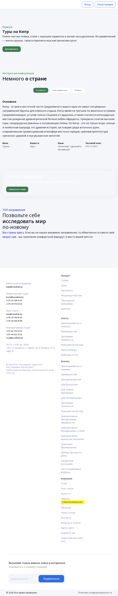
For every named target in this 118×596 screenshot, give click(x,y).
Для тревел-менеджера (67, 391)
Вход (88, 4)
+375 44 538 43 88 (14, 321)
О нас (64, 483)
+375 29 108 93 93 (14, 300)
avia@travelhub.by (14, 314)
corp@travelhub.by (14, 338)
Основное (41, 90)
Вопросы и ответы (71, 522)
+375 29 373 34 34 (14, 304)
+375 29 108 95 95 (14, 317)
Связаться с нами (17, 189)
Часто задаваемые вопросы (71, 470)
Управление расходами (67, 462)
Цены (64, 285)
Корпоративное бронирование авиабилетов (69, 419)
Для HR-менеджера (71, 397)
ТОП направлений (13, 210)
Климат (78, 90)
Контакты (66, 517)
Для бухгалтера (69, 384)
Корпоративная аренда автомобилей (72, 437)
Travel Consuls (68, 512)
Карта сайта (67, 527)
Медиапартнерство (71, 295)
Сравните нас (68, 532)
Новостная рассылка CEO (72, 539)
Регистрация (105, 4)
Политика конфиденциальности (95, 592)
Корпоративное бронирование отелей (72, 429)
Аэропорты (67, 290)
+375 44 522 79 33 (14, 334)
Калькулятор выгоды (72, 344)
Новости (65, 493)
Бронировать (11, 49)
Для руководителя (71, 379)
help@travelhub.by (14, 287)
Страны (65, 280)
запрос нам (9, 236)
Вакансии (66, 507)
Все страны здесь (13, 232)
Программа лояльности (67, 338)
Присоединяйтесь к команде (71, 325)
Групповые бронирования (68, 446)
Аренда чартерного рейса (71, 454)
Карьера (73, 500)
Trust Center (67, 488)
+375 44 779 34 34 (14, 331)
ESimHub (65, 308)
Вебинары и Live (69, 354)
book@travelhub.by (15, 297)
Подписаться (51, 578)
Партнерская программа (68, 302)
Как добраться (60, 90)
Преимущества (69, 331)
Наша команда (69, 349)
